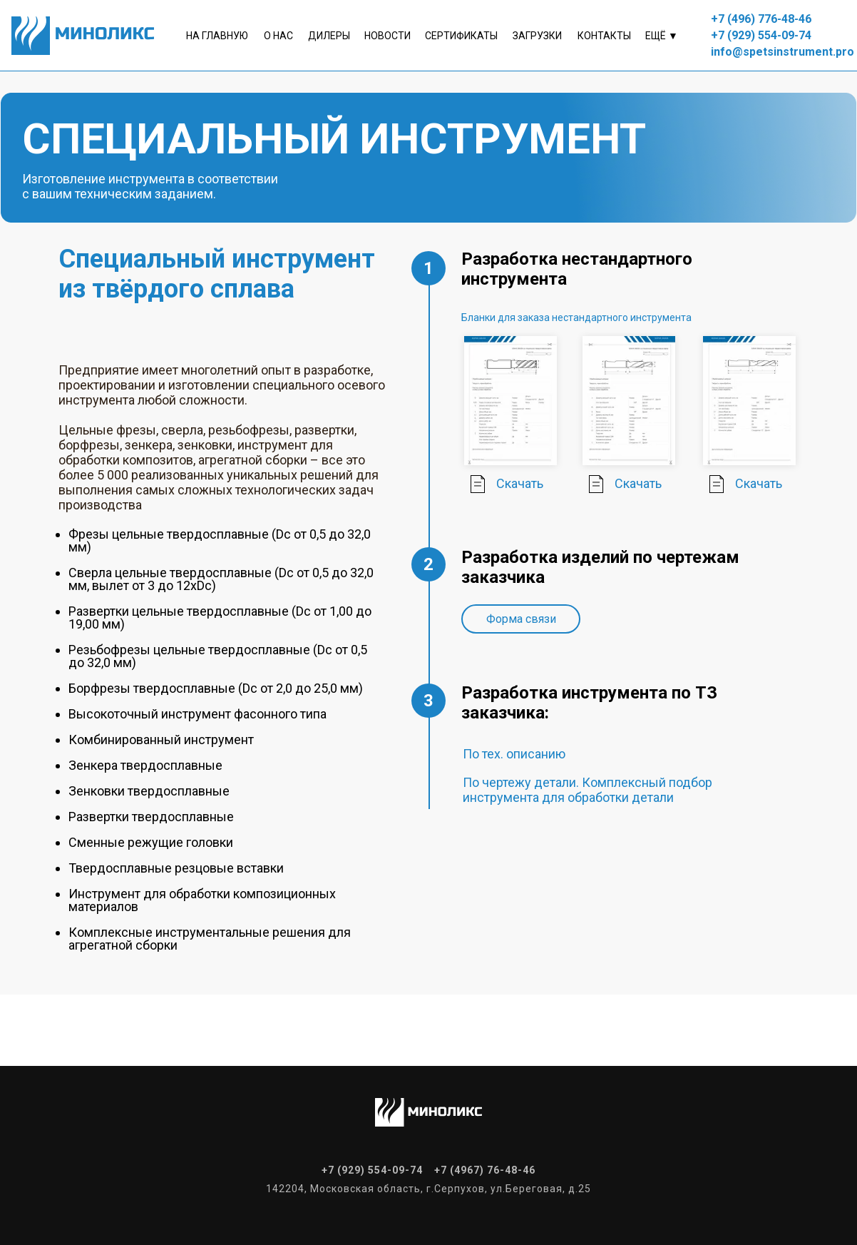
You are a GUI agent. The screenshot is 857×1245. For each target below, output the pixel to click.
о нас (278, 35)
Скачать (519, 483)
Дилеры (329, 35)
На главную (217, 35)
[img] (478, 484)
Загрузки (537, 35)
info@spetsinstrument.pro (782, 52)
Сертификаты (461, 35)
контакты (604, 35)
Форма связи (521, 619)
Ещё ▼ (661, 35)
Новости (387, 35)
